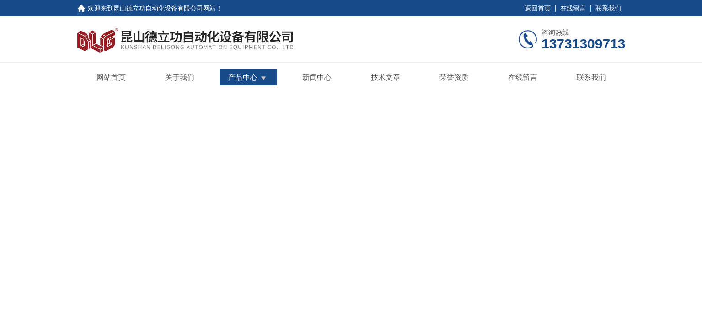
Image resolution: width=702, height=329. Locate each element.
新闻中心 (317, 77)
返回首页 (538, 8)
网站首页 (111, 77)
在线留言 (573, 8)
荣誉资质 (454, 77)
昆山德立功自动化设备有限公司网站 (164, 8)
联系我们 (608, 8)
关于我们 (179, 77)
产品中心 (242, 77)
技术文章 (385, 77)
